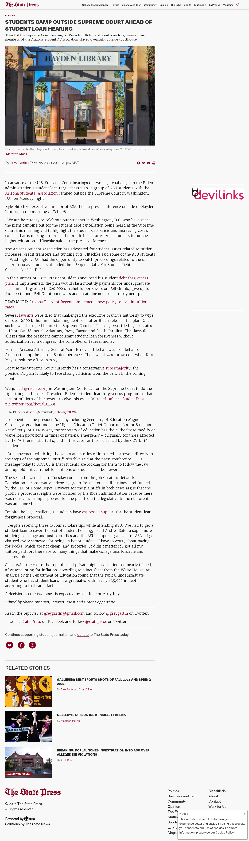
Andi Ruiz (66, 760)
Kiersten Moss (16, 154)
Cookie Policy (225, 832)
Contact (214, 801)
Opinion (163, 5)
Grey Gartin (18, 162)
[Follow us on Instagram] (32, 644)
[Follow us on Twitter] (9, 644)
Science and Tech (131, 5)
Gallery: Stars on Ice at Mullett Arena (91, 714)
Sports (187, 5)
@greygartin (117, 613)
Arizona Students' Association (31, 193)
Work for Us (217, 806)
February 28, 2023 (67, 412)
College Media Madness (95, 5)
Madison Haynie (71, 720)
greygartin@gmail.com (64, 613)
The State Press (27, 621)
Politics (115, 5)
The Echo (176, 5)
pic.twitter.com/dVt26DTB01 (30, 404)
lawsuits (26, 315)
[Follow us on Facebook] (21, 644)
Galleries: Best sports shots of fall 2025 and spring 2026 (104, 681)
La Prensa (214, 5)
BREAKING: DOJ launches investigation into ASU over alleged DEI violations (103, 752)
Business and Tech (183, 796)
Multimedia (200, 5)
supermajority (118, 368)
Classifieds (217, 790)
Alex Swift (67, 689)
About (213, 796)
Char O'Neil (86, 689)
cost (36, 565)
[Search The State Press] (238, 5)
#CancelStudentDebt (126, 399)
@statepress (96, 621)
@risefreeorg (36, 388)
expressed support (98, 512)
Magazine (228, 5)
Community (150, 5)
